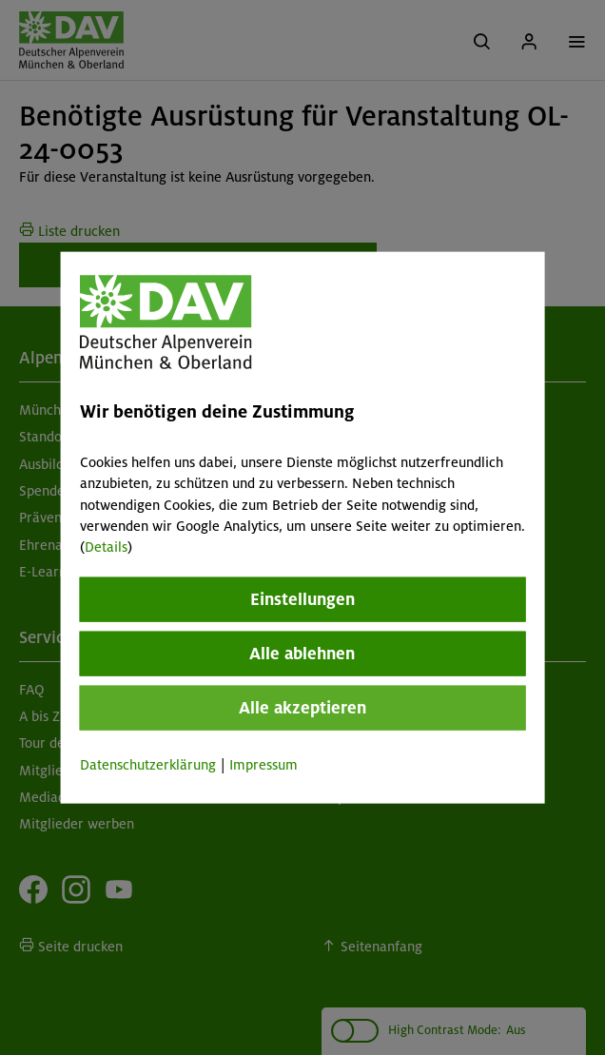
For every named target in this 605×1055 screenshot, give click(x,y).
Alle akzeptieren (302, 706)
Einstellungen (302, 598)
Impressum (263, 763)
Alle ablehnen (302, 652)
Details (106, 547)
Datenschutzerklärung (148, 763)
